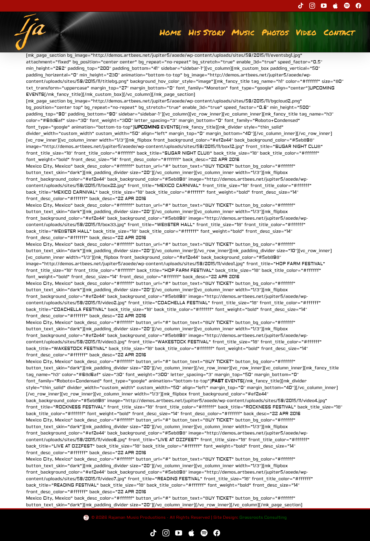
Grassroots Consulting (263, 517)
